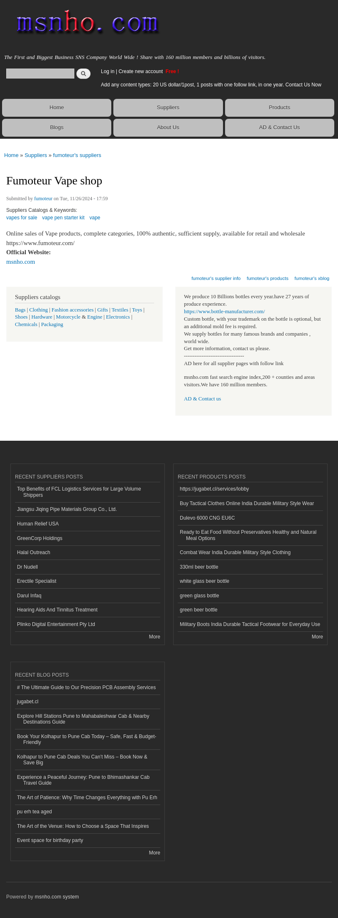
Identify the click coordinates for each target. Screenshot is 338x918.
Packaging (52, 324)
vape (95, 218)
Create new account (141, 71)
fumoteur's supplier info (215, 278)
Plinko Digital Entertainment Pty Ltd (56, 624)
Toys (137, 310)
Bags (20, 310)
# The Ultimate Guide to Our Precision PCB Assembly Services (86, 687)
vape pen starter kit (63, 218)
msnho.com (20, 261)
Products (279, 107)
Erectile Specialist (36, 581)
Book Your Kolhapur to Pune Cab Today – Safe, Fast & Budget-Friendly (87, 739)
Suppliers (168, 107)
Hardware (42, 317)
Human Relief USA (38, 524)
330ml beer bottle (199, 567)
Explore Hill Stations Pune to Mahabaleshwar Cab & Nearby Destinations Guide (83, 719)
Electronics (118, 317)
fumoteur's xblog (311, 278)
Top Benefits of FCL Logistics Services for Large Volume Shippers (79, 492)
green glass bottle (199, 596)
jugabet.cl (27, 701)
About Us (168, 127)
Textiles (120, 310)
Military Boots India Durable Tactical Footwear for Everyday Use (250, 624)
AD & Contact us (202, 399)
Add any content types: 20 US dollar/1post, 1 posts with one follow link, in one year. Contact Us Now (211, 85)
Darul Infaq (29, 596)
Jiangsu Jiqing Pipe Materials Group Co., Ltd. (67, 509)
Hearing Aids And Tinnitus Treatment (57, 610)
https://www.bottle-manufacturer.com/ (224, 311)
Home (56, 107)
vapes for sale (21, 218)
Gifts (102, 310)
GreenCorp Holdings (39, 538)
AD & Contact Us (279, 127)
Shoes (21, 317)
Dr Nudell (27, 567)
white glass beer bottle (204, 581)
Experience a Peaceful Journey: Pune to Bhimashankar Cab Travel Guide (83, 780)
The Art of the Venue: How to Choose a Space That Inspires (83, 826)
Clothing (38, 310)
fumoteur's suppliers (77, 155)
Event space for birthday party (50, 840)
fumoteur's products (268, 278)
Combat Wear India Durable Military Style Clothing (235, 552)
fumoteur (43, 198)
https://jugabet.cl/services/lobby (214, 489)
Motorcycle (68, 317)
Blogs (57, 127)
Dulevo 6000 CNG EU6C (207, 518)
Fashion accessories (72, 310)
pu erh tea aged (34, 812)
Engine (94, 317)
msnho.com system (57, 897)
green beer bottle (199, 610)
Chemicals (27, 324)
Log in (108, 71)
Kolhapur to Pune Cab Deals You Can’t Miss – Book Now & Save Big (82, 760)
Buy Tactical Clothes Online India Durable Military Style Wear (247, 503)
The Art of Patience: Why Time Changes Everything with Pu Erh (87, 797)
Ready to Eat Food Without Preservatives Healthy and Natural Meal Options (248, 535)
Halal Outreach (33, 552)
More (154, 637)
